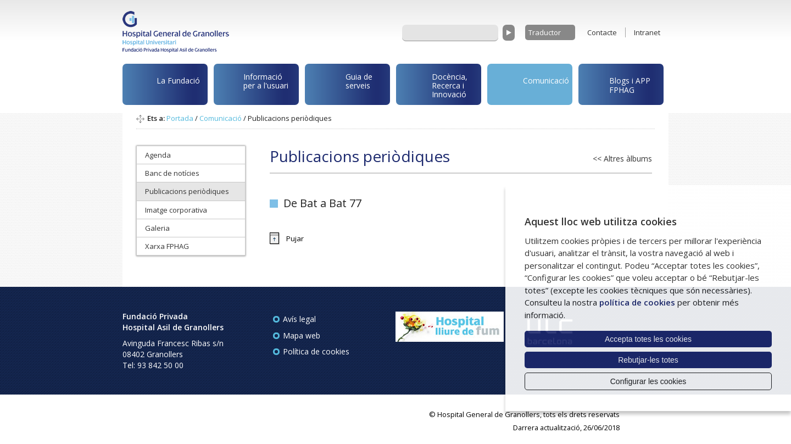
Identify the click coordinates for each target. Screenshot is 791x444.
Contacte (602, 32)
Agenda (158, 155)
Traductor (544, 32)
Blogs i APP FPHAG (616, 82)
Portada (179, 118)
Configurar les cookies (648, 381)
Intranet (647, 32)
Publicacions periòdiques (187, 191)
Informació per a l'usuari (253, 83)
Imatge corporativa (176, 210)
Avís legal (299, 319)
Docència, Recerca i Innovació (433, 84)
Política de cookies (316, 351)
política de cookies (637, 302)
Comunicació (530, 82)
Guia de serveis (340, 86)
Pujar (295, 238)
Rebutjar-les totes (648, 360)
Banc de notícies (172, 173)
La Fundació (163, 86)
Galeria (157, 228)
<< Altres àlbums (622, 158)
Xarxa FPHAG (167, 246)
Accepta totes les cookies (648, 339)
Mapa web (301, 335)
